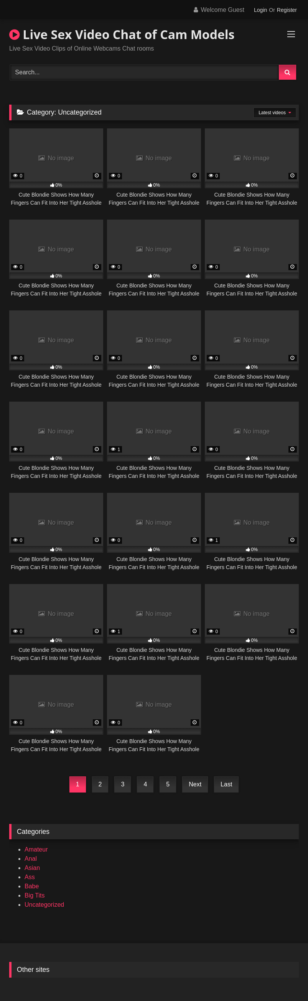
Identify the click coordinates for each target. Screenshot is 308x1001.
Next (195, 784)
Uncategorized (44, 904)
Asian (32, 868)
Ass (30, 877)
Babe (32, 886)
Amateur (36, 849)
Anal (31, 858)
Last (226, 784)
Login (260, 10)
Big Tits (34, 895)
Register (287, 10)
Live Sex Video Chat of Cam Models (122, 34)
